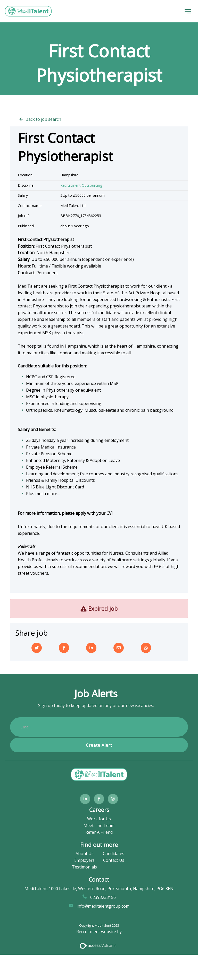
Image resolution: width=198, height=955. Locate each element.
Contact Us (113, 860)
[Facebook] (64, 648)
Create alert (99, 745)
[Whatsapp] (146, 648)
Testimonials (84, 867)
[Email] (118, 648)
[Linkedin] (91, 648)
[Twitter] (36, 648)
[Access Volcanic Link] (98, 945)
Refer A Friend (99, 832)
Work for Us (99, 819)
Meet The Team (99, 825)
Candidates (113, 854)
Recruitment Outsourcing (81, 185)
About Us (85, 854)
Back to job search (43, 119)
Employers (84, 860)
